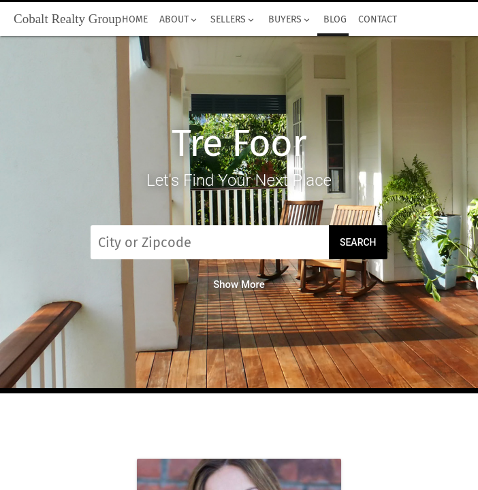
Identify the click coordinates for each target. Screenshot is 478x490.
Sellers (233, 19)
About (179, 19)
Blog (334, 19)
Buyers (289, 19)
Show (239, 284)
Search (358, 242)
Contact (377, 19)
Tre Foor (239, 143)
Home (134, 19)
